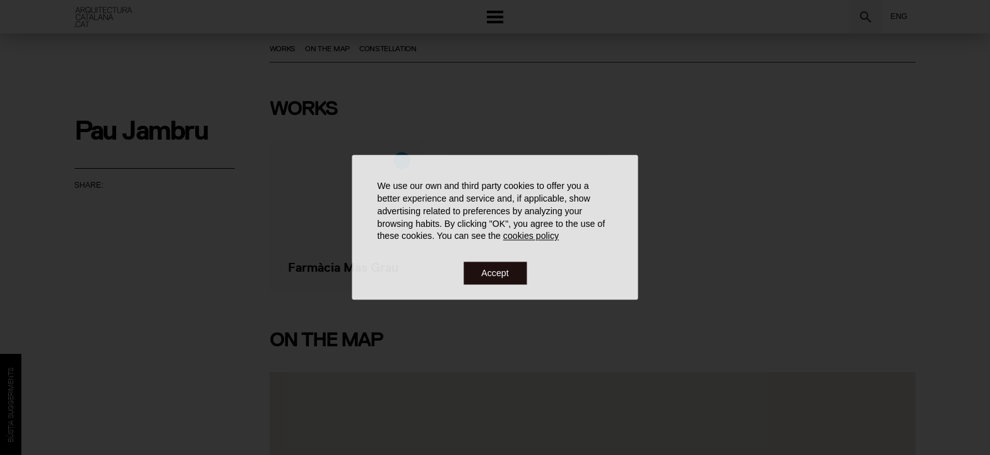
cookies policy (531, 236)
